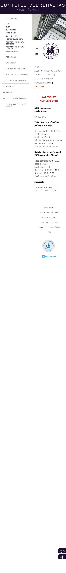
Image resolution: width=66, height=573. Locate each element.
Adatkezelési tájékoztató (49, 213)
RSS (49, 232)
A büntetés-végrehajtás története (15, 43)
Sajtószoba (11, 63)
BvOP (8, 27)
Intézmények (11, 33)
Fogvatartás (11, 57)
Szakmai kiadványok (43, 79)
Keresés (64, 10)
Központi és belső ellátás (17, 75)
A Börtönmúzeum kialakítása (47, 71)
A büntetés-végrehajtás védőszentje (15, 48)
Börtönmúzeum (12, 52)
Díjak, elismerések (43, 83)
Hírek (8, 24)
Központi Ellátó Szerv (14, 39)
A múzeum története (44, 75)
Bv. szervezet (11, 19)
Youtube (54, 222)
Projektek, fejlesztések (16, 81)
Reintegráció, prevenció (16, 69)
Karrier (9, 92)
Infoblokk (62, 556)
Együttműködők (54, 227)
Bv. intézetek (11, 30)
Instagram (41, 227)
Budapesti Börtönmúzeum (17, 98)
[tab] (15, 19)
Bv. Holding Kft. (12, 36)
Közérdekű (10, 87)
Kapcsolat (39, 87)
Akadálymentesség (49, 217)
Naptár (37, 54)
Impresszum (49, 208)
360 (62, 550)
